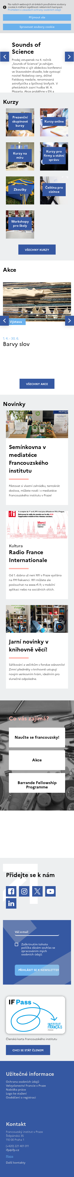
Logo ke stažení (16, 1094)
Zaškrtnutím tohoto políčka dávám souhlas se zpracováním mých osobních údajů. (38, 949)
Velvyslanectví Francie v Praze (26, 1086)
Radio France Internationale (28, 556)
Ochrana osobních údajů (22, 1082)
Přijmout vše (37, 17)
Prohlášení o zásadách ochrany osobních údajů (34, 10)
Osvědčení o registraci (21, 1097)
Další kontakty (15, 1163)
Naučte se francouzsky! (37, 737)
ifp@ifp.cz (12, 1150)
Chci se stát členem (28, 1050)
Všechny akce (37, 384)
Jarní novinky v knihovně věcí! (28, 645)
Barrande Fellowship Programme (37, 785)
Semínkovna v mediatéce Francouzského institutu (28, 459)
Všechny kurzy (37, 250)
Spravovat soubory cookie (37, 27)
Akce (37, 760)
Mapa (9, 1156)
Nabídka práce (16, 1090)
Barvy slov (16, 344)
